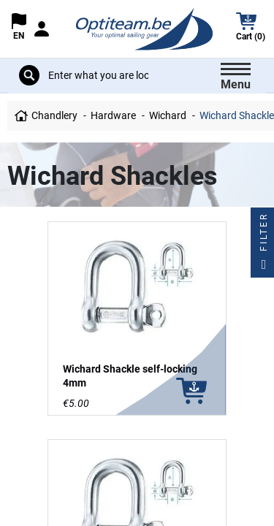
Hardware (113, 115)
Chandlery (54, 115)
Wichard (167, 115)
